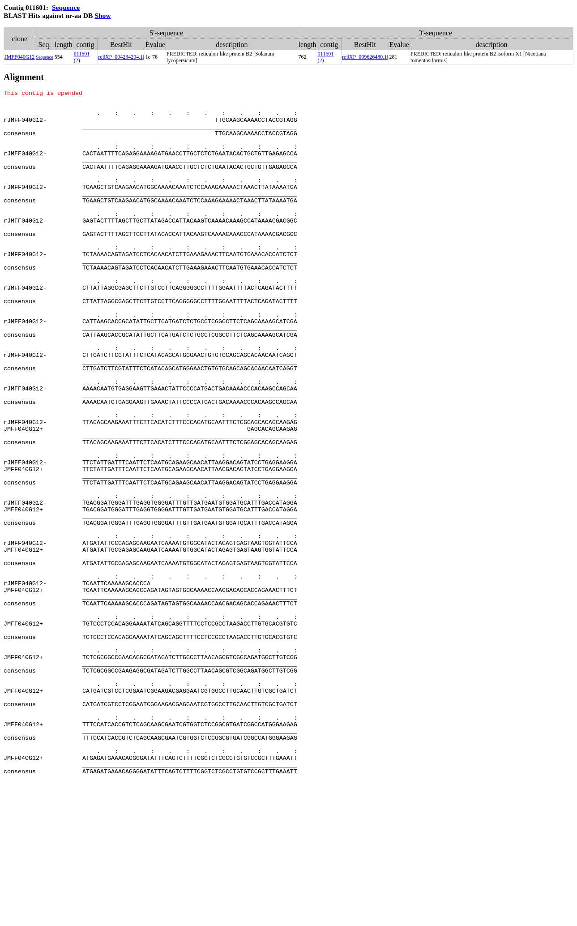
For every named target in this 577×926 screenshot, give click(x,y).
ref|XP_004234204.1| (121, 57)
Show (102, 15)
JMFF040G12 (19, 57)
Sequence (66, 7)
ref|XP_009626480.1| (365, 57)
